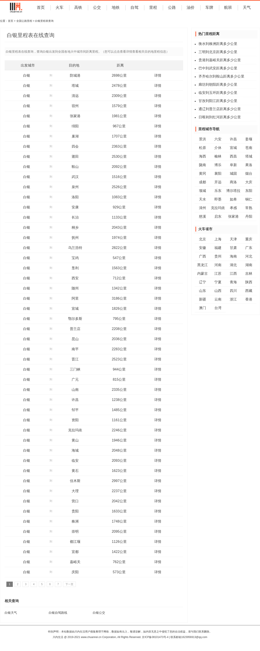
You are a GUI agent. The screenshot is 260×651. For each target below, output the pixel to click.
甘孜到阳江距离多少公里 (218, 101)
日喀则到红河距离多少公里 (220, 117)
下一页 (69, 584)
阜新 (233, 165)
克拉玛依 (75, 430)
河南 (217, 265)
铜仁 (248, 199)
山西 (217, 291)
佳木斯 (75, 481)
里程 (153, 7)
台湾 (217, 308)
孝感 (233, 208)
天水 (202, 199)
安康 (75, 207)
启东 (217, 216)
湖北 (233, 265)
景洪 (202, 139)
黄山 (75, 440)
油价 (191, 7)
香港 (248, 299)
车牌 (209, 7)
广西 (202, 256)
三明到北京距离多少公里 (218, 52)
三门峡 (75, 369)
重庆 (248, 239)
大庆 (248, 182)
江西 (233, 273)
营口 (75, 501)
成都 (202, 182)
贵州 (217, 256)
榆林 (217, 156)
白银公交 (99, 612)
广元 (75, 379)
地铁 (116, 7)
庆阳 (75, 572)
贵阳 (75, 511)
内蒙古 (202, 273)
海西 (202, 156)
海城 (75, 450)
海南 (233, 256)
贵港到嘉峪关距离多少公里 (220, 60)
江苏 (217, 273)
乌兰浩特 (75, 248)
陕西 (248, 282)
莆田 (75, 156)
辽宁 (202, 282)
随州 (75, 288)
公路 (172, 7)
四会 (75, 146)
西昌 (233, 156)
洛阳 (75, 197)
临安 (75, 460)
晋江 (75, 359)
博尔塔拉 (233, 191)
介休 (217, 148)
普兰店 (75, 329)
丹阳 (248, 216)
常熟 (248, 208)
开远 (217, 182)
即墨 (217, 199)
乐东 (217, 191)
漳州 (202, 208)
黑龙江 (202, 265)
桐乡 (75, 227)
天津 (233, 239)
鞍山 (75, 167)
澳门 (202, 308)
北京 (202, 239)
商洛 (233, 182)
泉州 (75, 187)
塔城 (75, 85)
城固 (233, 173)
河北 (248, 256)
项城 (202, 191)
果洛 (248, 165)
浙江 (233, 299)
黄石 (75, 471)
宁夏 (217, 282)
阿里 (75, 298)
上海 (217, 239)
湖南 (248, 265)
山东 (202, 291)
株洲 (75, 521)
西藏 (248, 291)
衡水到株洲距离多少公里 (218, 44)
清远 (75, 96)
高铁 (78, 7)
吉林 (248, 273)
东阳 (248, 191)
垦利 (75, 268)
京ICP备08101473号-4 (155, 637)
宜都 (75, 552)
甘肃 (233, 248)
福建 (217, 248)
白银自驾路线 (58, 612)
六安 (217, 139)
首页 (41, 7)
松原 (202, 148)
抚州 (75, 237)
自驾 (134, 7)
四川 (233, 291)
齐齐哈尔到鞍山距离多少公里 (221, 76)
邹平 (75, 410)
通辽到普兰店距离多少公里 (220, 109)
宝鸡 (75, 258)
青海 (233, 282)
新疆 (202, 299)
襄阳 (217, 173)
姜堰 (248, 139)
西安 (75, 278)
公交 (97, 7)
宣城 (75, 308)
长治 (75, 217)
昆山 (75, 339)
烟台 (248, 173)
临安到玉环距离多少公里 (218, 93)
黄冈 (202, 173)
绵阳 (75, 126)
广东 (248, 248)
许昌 (75, 400)
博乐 (217, 165)
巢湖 (75, 136)
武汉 (75, 177)
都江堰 (75, 541)
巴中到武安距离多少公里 (218, 68)
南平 (75, 349)
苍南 (248, 148)
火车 (59, 7)
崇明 (75, 531)
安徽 (202, 248)
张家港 (75, 116)
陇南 (202, 165)
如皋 (233, 199)
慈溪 (202, 216)
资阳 (75, 420)
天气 (247, 7)
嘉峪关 (75, 562)
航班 (228, 7)
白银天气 (11, 612)
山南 (75, 389)
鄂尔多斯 (75, 319)
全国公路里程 (24, 20)
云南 (217, 299)
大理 (75, 491)
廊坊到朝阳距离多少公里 (218, 84)
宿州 (75, 106)
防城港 (75, 75)
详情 (157, 75)
